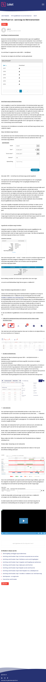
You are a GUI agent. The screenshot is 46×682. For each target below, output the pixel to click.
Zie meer (5, 583)
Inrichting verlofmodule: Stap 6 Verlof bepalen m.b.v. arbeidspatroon (20, 571)
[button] (43, 4)
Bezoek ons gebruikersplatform (9, 680)
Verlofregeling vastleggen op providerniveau (14, 553)
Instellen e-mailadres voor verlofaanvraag (12, 297)
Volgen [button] (4, 24)
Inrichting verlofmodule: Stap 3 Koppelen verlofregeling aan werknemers (22, 562)
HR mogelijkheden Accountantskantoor (21, 16)
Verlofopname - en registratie (11, 576)
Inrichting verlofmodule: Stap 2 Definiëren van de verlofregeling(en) (20, 559)
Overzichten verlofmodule (10, 579)
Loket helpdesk (5, 16)
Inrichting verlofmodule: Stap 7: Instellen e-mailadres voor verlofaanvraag (22, 573)
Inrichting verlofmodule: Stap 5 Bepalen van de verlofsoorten (19, 568)
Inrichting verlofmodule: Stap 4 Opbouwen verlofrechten (18, 565)
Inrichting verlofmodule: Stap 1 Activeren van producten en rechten (20, 556)
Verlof (35, 16)
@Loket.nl (4, 674)
